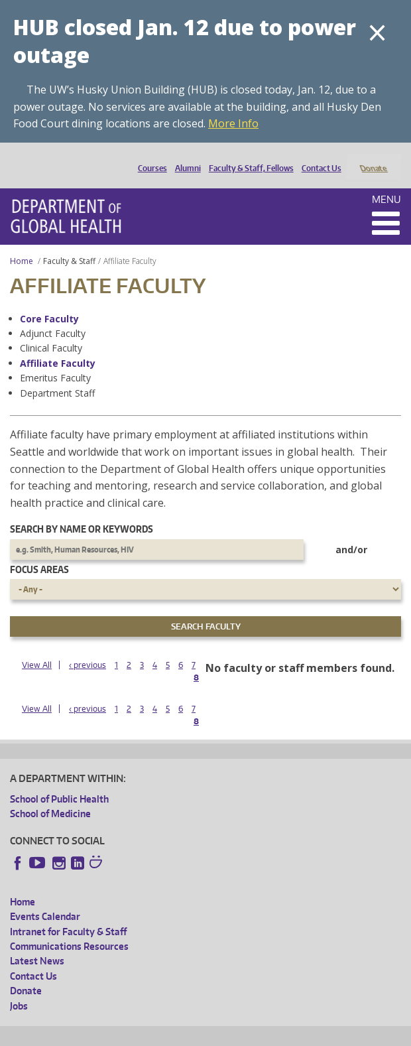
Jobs (19, 988)
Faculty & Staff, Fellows (248, 158)
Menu (386, 181)
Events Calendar (45, 899)
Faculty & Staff (69, 243)
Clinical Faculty (51, 330)
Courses (149, 158)
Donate (373, 158)
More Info (233, 123)
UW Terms (239, 1033)
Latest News (37, 943)
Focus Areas (39, 551)
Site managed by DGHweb (318, 1033)
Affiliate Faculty (57, 345)
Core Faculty (49, 300)
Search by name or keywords (81, 511)
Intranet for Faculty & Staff (68, 913)
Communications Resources (69, 928)
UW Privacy (185, 1033)
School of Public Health (59, 781)
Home (21, 243)
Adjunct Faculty (53, 315)
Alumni (185, 158)
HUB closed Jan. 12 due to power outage (184, 41)
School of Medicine (50, 796)
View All (37, 648)
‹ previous (87, 648)
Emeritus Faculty (55, 360)
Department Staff (57, 375)
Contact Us (318, 158)
